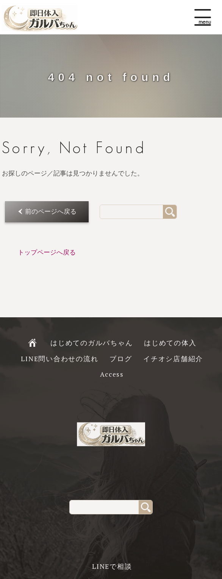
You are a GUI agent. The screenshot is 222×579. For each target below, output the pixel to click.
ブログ (120, 358)
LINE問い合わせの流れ (59, 358)
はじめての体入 (170, 342)
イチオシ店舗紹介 (173, 358)
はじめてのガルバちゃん (91, 342)
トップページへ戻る (47, 252)
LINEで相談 (112, 566)
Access (112, 374)
